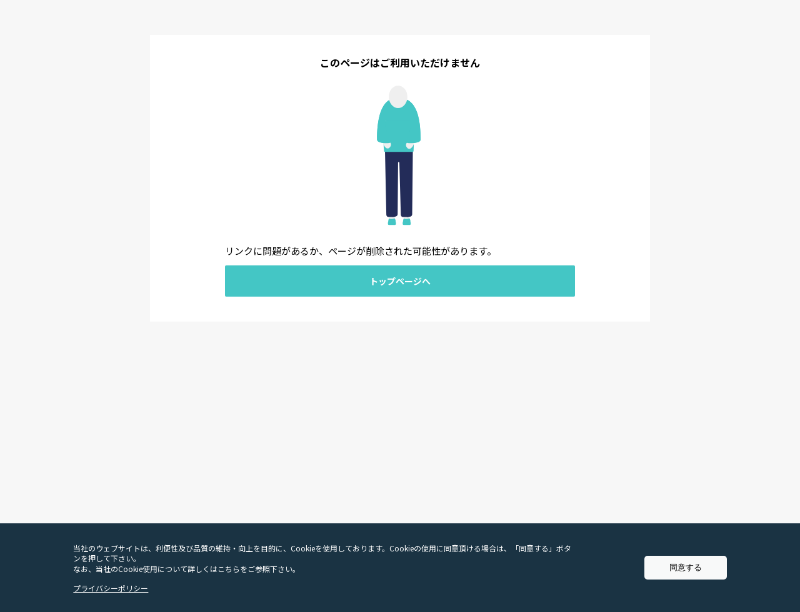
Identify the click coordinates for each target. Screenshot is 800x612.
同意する (685, 567)
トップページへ (400, 281)
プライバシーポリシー (110, 588)
